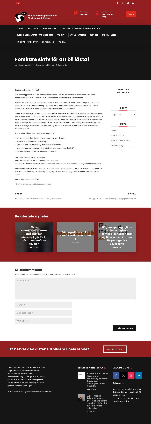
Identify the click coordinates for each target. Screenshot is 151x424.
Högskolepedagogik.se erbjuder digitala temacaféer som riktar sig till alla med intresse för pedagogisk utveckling (117, 235)
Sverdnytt (84, 12)
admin (20, 65)
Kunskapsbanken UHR (27, 42)
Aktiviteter (42, 65)
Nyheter (50, 65)
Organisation (49, 28)
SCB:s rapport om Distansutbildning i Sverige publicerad (110, 198)
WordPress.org (117, 145)
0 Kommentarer (62, 65)
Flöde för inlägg (117, 135)
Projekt (60, 35)
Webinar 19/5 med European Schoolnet (81, 28)
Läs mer (54, 160)
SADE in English (109, 35)
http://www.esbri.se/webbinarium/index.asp (33, 184)
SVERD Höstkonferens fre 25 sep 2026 (35, 35)
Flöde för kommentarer (120, 140)
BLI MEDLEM (115, 349)
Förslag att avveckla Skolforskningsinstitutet (75, 235)
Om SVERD (31, 28)
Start (20, 28)
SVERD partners (78, 35)
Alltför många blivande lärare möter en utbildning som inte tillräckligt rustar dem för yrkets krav (97, 402)
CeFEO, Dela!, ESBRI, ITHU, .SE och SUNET (55, 168)
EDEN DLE (94, 35)
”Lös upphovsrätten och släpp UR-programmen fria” (39, 198)
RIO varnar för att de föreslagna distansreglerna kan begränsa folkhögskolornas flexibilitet (97, 379)
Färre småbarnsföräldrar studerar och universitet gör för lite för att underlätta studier (34, 235)
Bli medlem (106, 12)
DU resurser (48, 42)
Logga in (114, 130)
